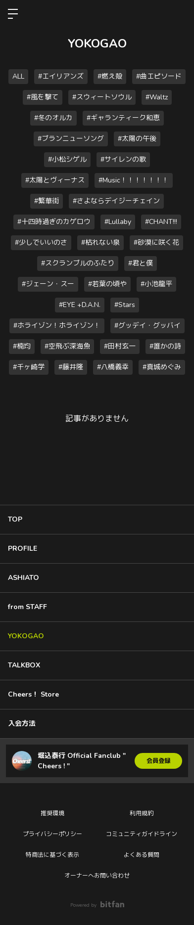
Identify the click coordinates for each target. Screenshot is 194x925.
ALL (18, 76)
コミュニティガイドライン (141, 834)
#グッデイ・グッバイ (147, 325)
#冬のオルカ (53, 118)
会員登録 (158, 761)
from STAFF (27, 607)
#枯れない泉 (100, 242)
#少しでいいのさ (41, 242)
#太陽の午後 (137, 138)
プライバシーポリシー (52, 834)
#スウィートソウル (102, 97)
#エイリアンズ (61, 76)
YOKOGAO (26, 636)
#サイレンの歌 (123, 159)
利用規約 (141, 813)
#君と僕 (140, 263)
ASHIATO (23, 577)
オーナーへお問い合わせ (97, 876)
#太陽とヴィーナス (55, 180)
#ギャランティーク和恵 (123, 118)
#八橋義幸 (113, 367)
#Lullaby (117, 221)
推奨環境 (52, 813)
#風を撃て (42, 97)
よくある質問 (141, 855)
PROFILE (22, 548)
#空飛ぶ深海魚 (67, 346)
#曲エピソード (159, 76)
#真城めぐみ (162, 367)
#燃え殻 (109, 76)
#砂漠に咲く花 (156, 242)
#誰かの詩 (165, 346)
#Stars (124, 304)
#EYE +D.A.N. (79, 304)
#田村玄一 (120, 346)
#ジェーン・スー (48, 284)
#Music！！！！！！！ (133, 180)
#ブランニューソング (71, 138)
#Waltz (157, 97)
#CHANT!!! (161, 221)
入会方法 (22, 723)
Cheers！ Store (33, 694)
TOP (15, 519)
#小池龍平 (156, 284)
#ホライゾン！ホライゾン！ (56, 325)
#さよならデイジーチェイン (116, 201)
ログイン (178, 14)
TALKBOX (24, 665)
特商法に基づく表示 (52, 855)
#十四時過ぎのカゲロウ (54, 221)
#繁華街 (46, 201)
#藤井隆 (70, 367)
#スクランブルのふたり (77, 263)
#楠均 (22, 346)
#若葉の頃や (107, 284)
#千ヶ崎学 (29, 367)
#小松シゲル (67, 159)
